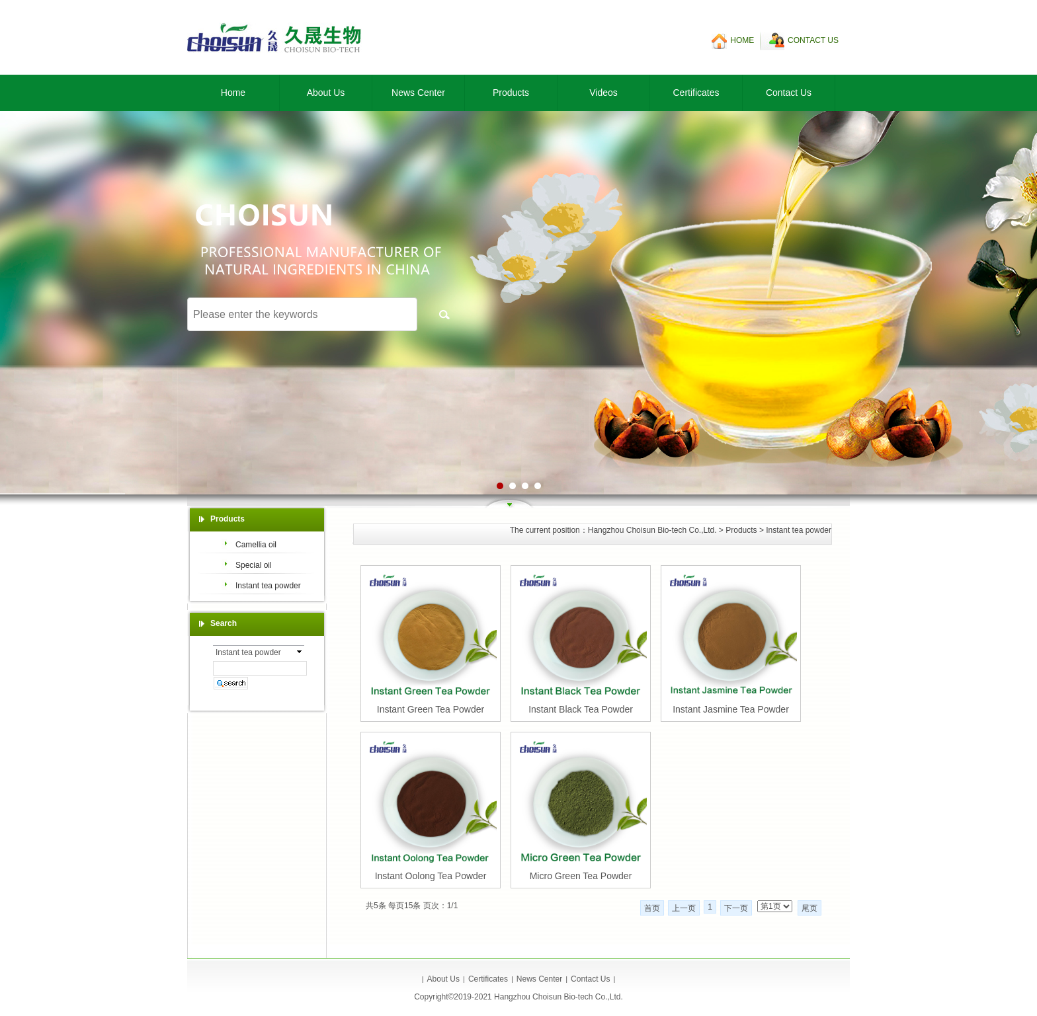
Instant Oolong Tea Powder (431, 876)
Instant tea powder (798, 530)
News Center (418, 92)
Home (233, 92)
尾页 (809, 908)
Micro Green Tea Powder (581, 876)
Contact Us (788, 92)
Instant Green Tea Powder (430, 709)
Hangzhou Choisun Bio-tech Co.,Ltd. (652, 530)
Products (511, 92)
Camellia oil (255, 544)
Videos (603, 92)
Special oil (253, 565)
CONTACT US (813, 40)
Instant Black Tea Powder (580, 709)
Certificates (696, 92)
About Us (326, 92)
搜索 (444, 314)
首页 (652, 908)
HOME (742, 40)
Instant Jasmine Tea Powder (731, 709)
